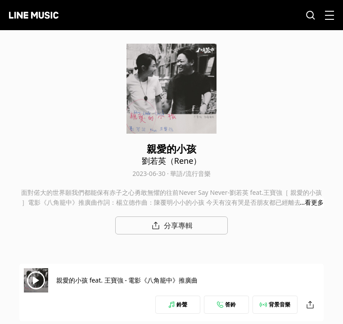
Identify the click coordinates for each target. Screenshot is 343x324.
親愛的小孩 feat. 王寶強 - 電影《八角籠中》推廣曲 (127, 280)
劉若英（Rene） (172, 160)
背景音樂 (275, 304)
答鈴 (226, 304)
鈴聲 (177, 304)
